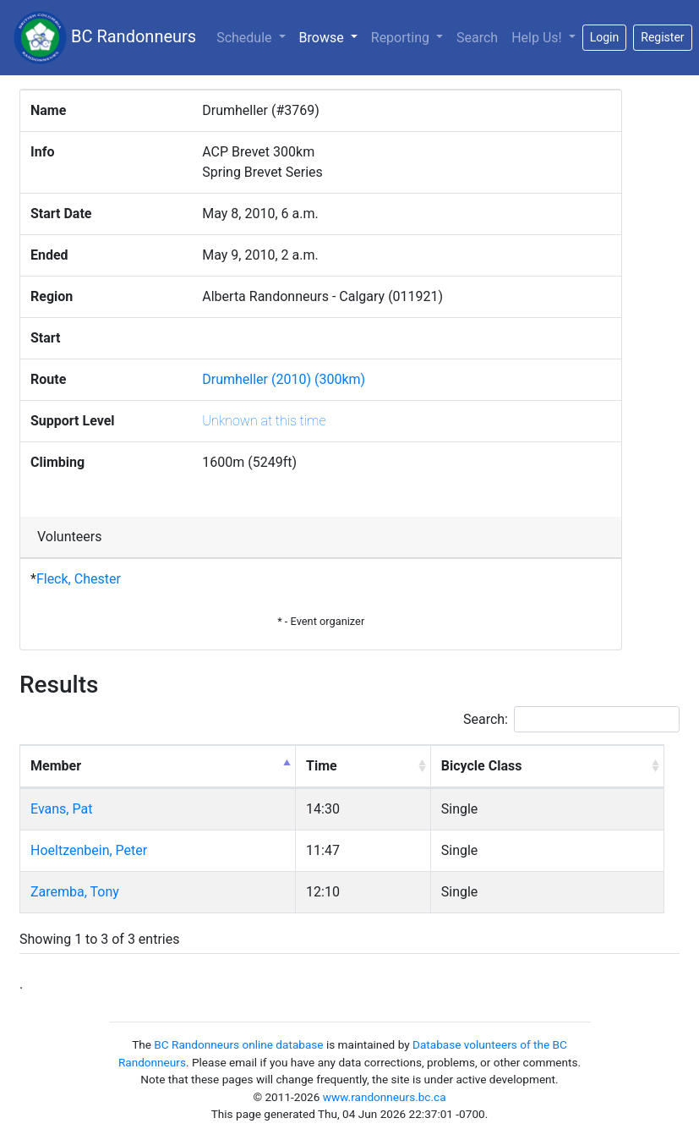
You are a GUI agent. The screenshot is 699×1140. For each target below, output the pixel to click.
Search (477, 38)
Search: (571, 719)
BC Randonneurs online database (238, 1044)
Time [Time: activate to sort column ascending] (321, 766)
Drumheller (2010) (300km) (283, 379)
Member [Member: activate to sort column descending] (55, 766)
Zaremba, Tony (74, 892)
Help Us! (538, 38)
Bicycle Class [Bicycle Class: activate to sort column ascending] (481, 766)
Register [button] (662, 37)
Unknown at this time (263, 421)
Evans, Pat (61, 809)
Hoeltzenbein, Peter (88, 850)
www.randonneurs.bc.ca (384, 1097)
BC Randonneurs (105, 37)
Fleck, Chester (78, 579)
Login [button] (605, 37)
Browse (331, 36)
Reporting (402, 38)
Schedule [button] (245, 38)
